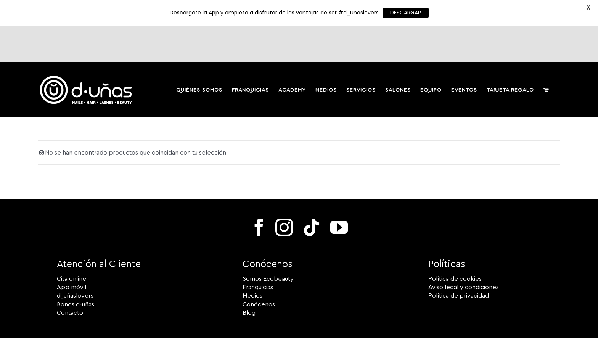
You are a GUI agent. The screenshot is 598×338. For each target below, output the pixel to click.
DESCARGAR (405, 12)
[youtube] (339, 191)
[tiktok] (312, 191)
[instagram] (284, 191)
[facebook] (259, 191)
